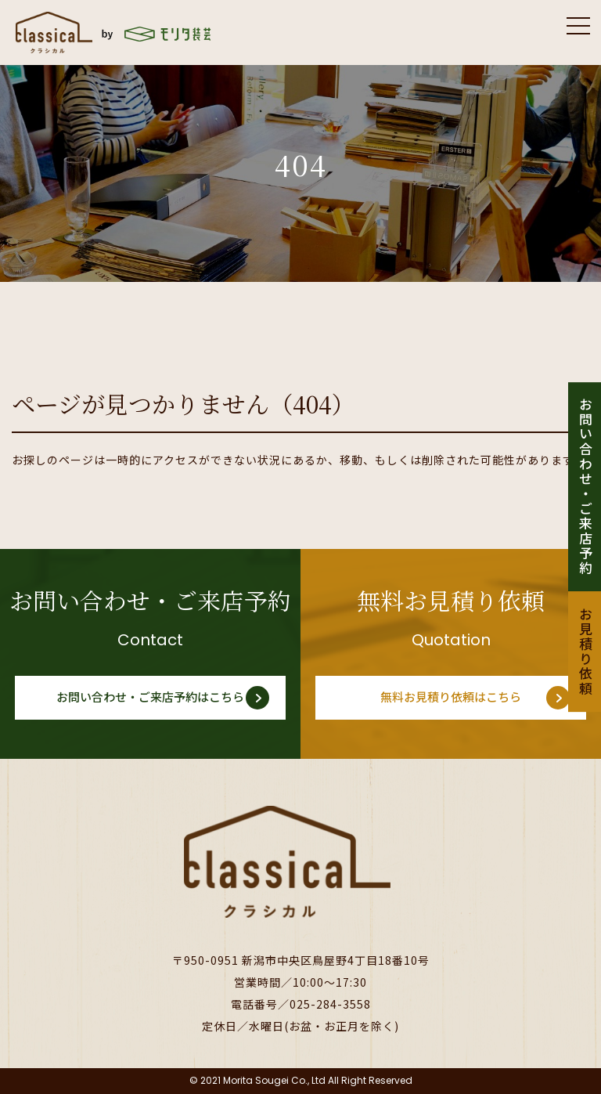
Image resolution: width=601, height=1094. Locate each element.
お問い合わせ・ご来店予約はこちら (150, 697)
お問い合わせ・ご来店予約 (585, 487)
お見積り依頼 (585, 652)
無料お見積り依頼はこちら (450, 697)
